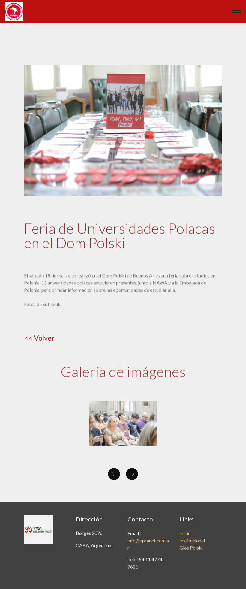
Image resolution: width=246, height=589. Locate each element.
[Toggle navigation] (236, 10)
